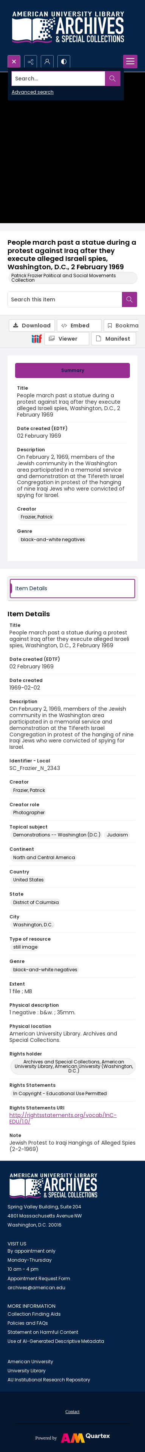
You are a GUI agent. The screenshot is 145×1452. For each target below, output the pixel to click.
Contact (72, 1411)
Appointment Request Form (39, 1278)
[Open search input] (14, 62)
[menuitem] (72, 1411)
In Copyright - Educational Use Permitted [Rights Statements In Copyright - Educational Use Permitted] (60, 1093)
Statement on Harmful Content (43, 1332)
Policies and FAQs (28, 1323)
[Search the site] (58, 78)
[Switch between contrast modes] (64, 62)
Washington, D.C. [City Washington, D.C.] (33, 924)
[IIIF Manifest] (113, 339)
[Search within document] (129, 299)
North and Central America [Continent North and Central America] (44, 857)
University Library (27, 1370)
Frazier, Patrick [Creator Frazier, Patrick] (36, 517)
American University (30, 1361)
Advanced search (33, 92)
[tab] (72, 370)
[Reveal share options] (31, 62)
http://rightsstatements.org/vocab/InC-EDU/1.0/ (63, 1118)
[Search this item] (65, 299)
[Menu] (130, 61)
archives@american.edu (36, 1287)
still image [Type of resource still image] (25, 947)
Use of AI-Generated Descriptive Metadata (56, 1341)
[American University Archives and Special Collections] (53, 1186)
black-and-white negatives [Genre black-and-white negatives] (53, 539)
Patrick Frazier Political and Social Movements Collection (63, 277)
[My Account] (47, 62)
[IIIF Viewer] (66, 339)
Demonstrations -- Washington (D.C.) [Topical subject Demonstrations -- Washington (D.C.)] (56, 835)
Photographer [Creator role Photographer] (29, 812)
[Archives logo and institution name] (68, 27)
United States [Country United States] (28, 879)
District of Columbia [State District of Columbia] (36, 902)
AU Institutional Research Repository (49, 1379)
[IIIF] (37, 338)
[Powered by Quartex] (72, 1437)
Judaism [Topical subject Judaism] (117, 835)
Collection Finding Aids (34, 1314)
